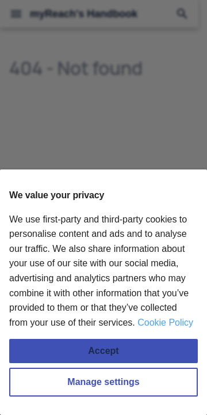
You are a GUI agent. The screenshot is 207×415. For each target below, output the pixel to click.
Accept (103, 351)
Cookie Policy (165, 322)
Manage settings (103, 382)
